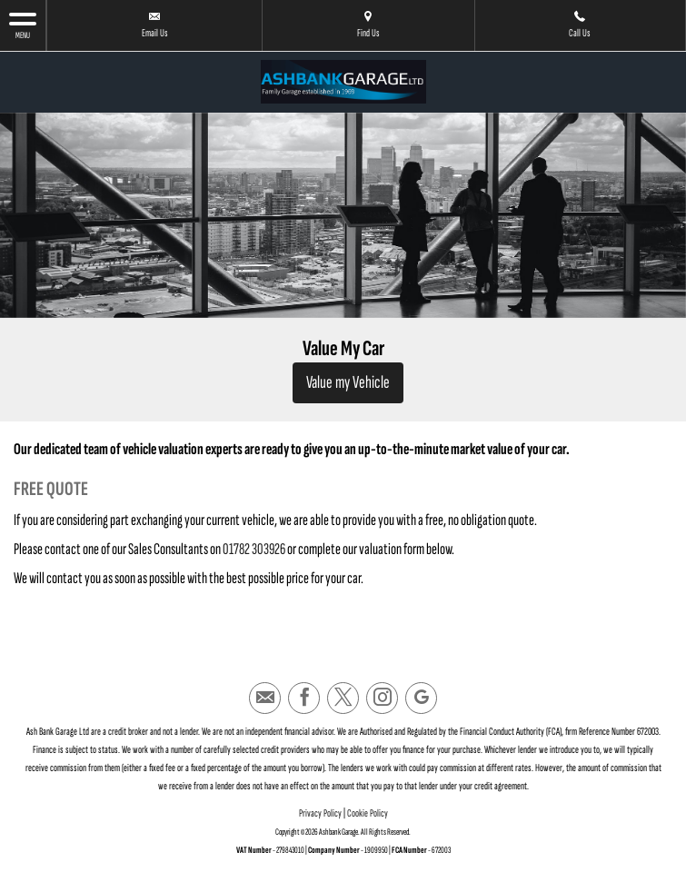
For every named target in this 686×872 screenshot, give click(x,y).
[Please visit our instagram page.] (382, 698)
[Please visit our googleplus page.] (421, 698)
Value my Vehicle (348, 382)
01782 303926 (254, 549)
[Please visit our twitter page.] (343, 698)
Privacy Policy (320, 813)
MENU (22, 25)
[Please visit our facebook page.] (304, 698)
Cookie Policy (367, 813)
